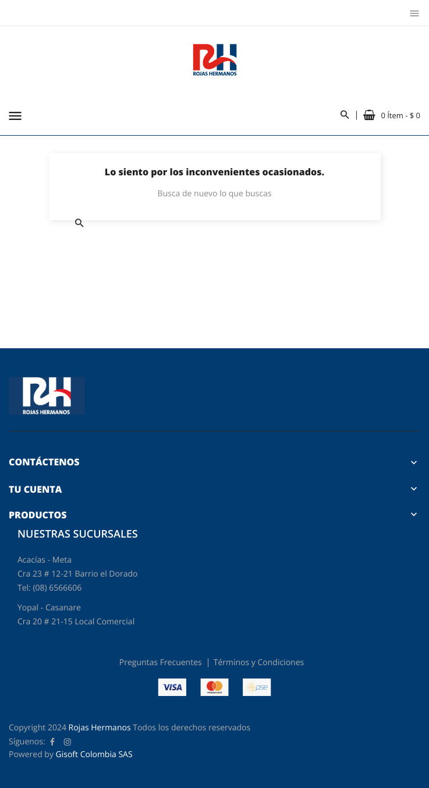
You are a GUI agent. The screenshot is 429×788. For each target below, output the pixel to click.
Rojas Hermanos (100, 727)
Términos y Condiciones (259, 662)
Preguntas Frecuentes (160, 662)
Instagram (67, 742)
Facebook (52, 742)
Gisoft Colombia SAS (94, 754)
